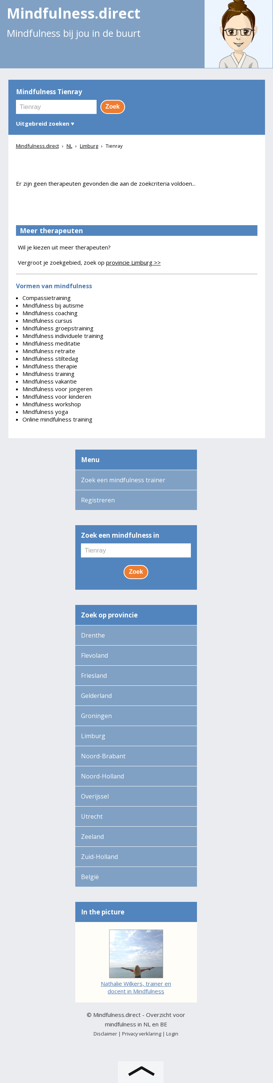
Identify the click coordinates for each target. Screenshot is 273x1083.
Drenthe (93, 635)
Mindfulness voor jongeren (57, 389)
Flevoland (94, 655)
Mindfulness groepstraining (58, 328)
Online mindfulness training (57, 419)
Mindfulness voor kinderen (56, 396)
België (90, 877)
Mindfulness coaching (50, 313)
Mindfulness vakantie (49, 381)
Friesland (94, 675)
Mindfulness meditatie (51, 343)
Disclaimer (105, 1033)
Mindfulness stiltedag (50, 358)
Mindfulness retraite (48, 351)
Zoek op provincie (109, 615)
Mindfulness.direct (117, 1014)
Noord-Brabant (103, 756)
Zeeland (92, 836)
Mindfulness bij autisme (53, 305)
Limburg (93, 736)
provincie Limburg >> (133, 262)
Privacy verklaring (141, 1033)
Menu (90, 459)
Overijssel (95, 796)
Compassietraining (46, 298)
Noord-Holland (102, 776)
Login (172, 1033)
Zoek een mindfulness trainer (123, 480)
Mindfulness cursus (47, 320)
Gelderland (96, 695)
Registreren (98, 500)
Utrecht (92, 816)
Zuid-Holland (99, 857)
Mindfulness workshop (51, 404)
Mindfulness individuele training (62, 335)
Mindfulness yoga (45, 411)
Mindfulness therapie (49, 366)
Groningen (96, 716)
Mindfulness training (48, 373)
